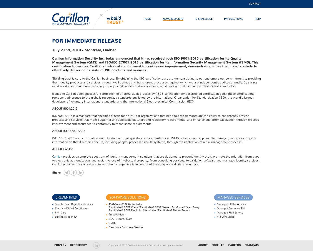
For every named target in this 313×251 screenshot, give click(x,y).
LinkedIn (96, 245)
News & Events (173, 19)
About (203, 245)
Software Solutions (127, 197)
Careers (234, 245)
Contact (255, 3)
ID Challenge (204, 19)
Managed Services (233, 197)
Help (258, 19)
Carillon (57, 157)
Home (147, 19)
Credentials (66, 197)
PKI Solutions (233, 19)
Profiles (217, 245)
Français (252, 245)
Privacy (60, 245)
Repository (78, 245)
